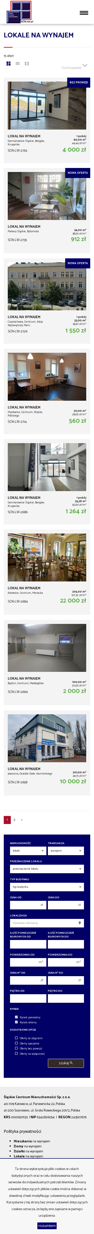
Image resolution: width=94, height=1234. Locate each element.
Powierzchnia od (22, 955)
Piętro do (55, 991)
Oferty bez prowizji (28, 1048)
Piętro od (17, 991)
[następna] (22, 820)
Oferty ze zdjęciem (29, 1038)
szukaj (66, 1063)
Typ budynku (19, 880)
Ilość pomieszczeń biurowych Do (61, 935)
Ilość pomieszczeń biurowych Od (23, 935)
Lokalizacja (18, 916)
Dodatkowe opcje (23, 1030)
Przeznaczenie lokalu (26, 861)
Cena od (16, 898)
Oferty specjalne (27, 1043)
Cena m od (17, 973)
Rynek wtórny (26, 1022)
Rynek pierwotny (27, 1017)
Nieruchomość (20, 843)
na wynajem (32, 1141)
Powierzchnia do (60, 955)
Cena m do (55, 973)
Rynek (14, 1009)
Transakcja (56, 843)
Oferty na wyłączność (30, 1054)
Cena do (53, 898)
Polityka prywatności (22, 1131)
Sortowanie (74, 65)
